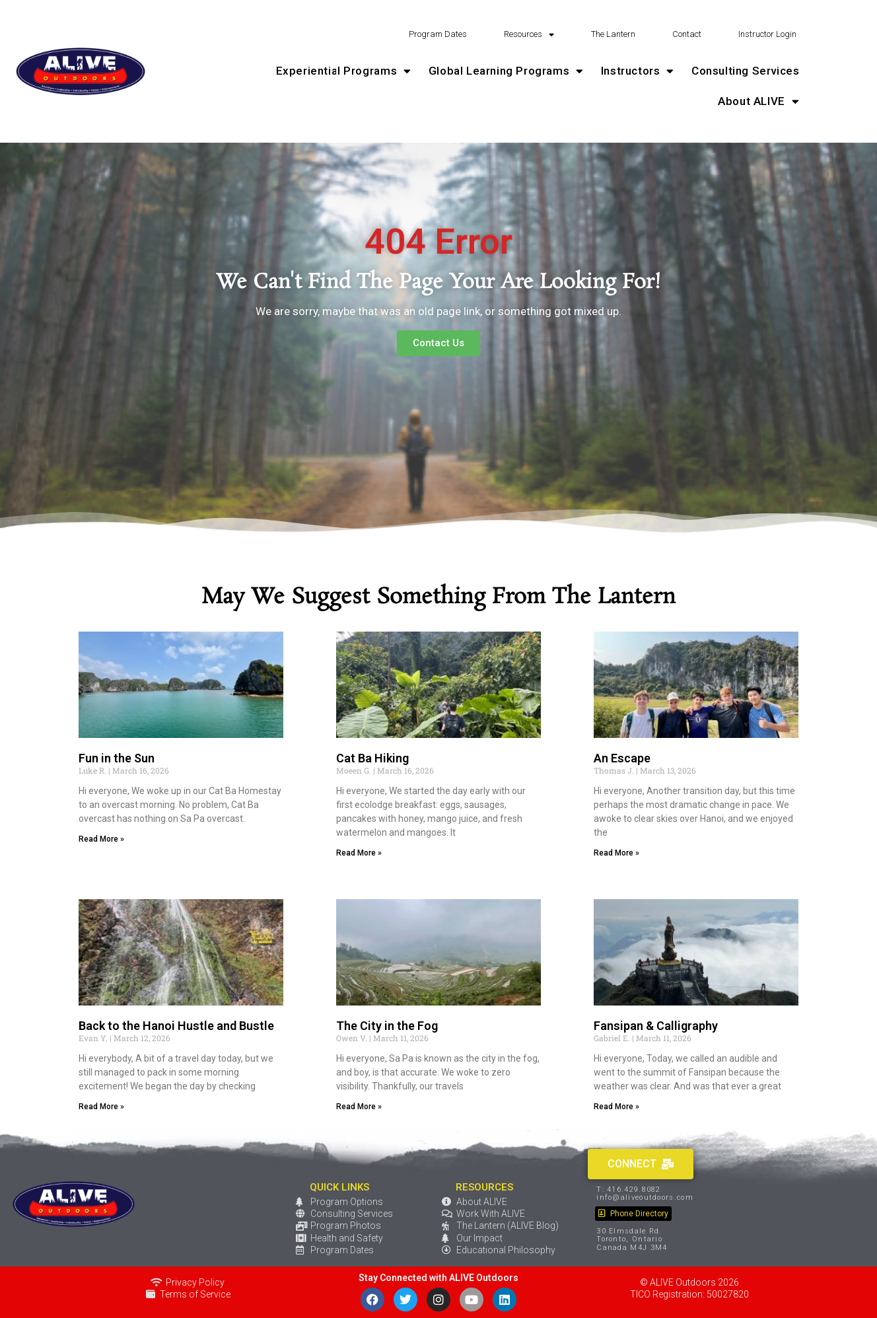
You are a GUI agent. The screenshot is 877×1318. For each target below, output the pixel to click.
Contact (686, 34)
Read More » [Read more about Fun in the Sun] (101, 839)
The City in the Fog (387, 1026)
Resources (529, 34)
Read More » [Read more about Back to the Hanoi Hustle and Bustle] (101, 1106)
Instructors (637, 71)
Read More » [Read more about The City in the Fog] (359, 1106)
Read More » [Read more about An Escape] (616, 853)
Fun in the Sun (117, 758)
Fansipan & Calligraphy (656, 1026)
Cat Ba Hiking (372, 758)
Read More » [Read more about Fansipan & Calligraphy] (616, 1106)
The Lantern (613, 34)
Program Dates (438, 34)
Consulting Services (745, 70)
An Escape (622, 758)
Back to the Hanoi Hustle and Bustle (176, 1026)
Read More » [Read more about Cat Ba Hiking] (359, 853)
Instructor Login (767, 34)
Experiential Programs (343, 71)
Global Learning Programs (506, 71)
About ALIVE (758, 101)
